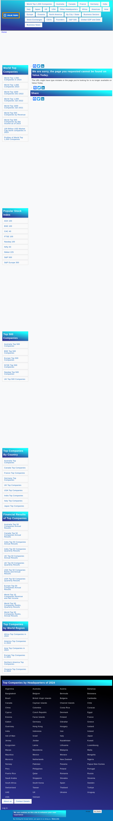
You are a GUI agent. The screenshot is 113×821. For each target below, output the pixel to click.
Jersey (8, 741)
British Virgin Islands (42, 698)
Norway (8, 764)
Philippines (37, 769)
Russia (90, 773)
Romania (64, 773)
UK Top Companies (12, 485)
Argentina (9, 689)
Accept (88, 811)
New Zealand (66, 759)
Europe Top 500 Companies (11, 359)
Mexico (36, 755)
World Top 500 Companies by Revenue (15, 114)
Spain (62, 783)
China (8, 708)
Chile (89, 703)
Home (4, 32)
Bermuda (64, 694)
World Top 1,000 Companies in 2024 (12, 79)
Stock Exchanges (34, 20)
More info (55, 819)
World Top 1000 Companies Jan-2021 (13, 107)
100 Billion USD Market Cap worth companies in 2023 (15, 130)
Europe (30, 15)
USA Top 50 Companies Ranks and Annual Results (14, 572)
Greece (90, 722)
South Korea (38, 783)
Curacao (91, 708)
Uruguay (91, 792)
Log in (5, 808)
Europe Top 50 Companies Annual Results (12, 587)
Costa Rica (65, 708)
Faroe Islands (39, 717)
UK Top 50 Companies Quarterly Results (14, 564)
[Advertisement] (57, 49)
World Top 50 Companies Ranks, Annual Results (12, 614)
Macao (8, 750)
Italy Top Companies (13, 501)
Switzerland (10, 788)
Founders (60, 20)
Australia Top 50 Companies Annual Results (12, 526)
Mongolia (91, 755)
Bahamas (91, 689)
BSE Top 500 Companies (10, 352)
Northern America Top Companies (14, 663)
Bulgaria (63, 698)
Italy (29, 9)
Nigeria (90, 759)
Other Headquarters (69, 9)
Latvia (35, 745)
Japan (37, 9)
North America (55, 15)
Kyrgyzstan (10, 745)
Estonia (8, 717)
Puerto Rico (10, 773)
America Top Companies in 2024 (15, 642)
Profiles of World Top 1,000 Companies (13, 138)
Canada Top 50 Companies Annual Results (12, 535)
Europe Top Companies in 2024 (14, 656)
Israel (35, 736)
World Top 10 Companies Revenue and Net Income (13, 596)
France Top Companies (14, 473)
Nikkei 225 (9, 252)
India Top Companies (13, 496)
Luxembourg (92, 745)
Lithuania (64, 745)
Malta (89, 750)
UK (46, 9)
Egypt (90, 712)
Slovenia (91, 778)
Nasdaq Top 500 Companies (11, 373)
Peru (7, 769)
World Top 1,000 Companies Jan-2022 (13, 100)
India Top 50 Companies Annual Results (15, 543)
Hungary (64, 726)
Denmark (64, 712)
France (83, 4)
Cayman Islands (40, 703)
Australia (60, 4)
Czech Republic (40, 712)
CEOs (49, 20)
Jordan (36, 741)
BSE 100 (8, 226)
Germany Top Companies (10, 479)
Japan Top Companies (14, 506)
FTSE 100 (8, 237)
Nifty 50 (7, 247)
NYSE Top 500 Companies (10, 366)
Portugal (91, 769)
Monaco (63, 755)
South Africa (10, 783)
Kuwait (90, 741)
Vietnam (36, 797)
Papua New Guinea (96, 764)
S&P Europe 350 (11, 263)
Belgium (36, 694)
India (105, 4)
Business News (33, 25)
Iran (62, 731)
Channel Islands (67, 703)
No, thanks (97, 811)
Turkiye (90, 788)
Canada (72, 4)
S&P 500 (73, 20)
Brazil (7, 698)
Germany (94, 4)
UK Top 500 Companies (14, 379)
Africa (84, 9)
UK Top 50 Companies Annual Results (14, 557)
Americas (96, 9)
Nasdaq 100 (9, 242)
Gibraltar (64, 722)
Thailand (64, 788)
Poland (63, 769)
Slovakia (64, 778)
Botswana (91, 694)
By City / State (72, 15)
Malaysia (64, 750)
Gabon (8, 722)
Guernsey (9, 726)
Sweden (91, 783)
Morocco (9, 759)
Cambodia (91, 698)
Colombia (37, 708)
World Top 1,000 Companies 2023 (11, 86)
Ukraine (63, 792)
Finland (63, 717)
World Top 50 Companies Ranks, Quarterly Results (12, 605)
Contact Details (23, 801)
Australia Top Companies (10, 462)
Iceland (90, 726)
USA (54, 9)
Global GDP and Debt (90, 20)
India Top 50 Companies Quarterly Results (15, 550)
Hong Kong (38, 726)
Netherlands (38, 759)
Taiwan (36, 788)
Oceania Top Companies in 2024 (15, 670)
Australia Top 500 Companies (12, 345)
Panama (63, 764)
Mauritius (9, 755)
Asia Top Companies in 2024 (14, 649)
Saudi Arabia (11, 778)
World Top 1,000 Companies (39, 4)
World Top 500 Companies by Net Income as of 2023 (12, 122)
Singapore (37, 778)
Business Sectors (91, 15)
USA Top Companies (13, 490)
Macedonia (37, 750)
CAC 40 (7, 231)
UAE (7, 792)
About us (8, 801)
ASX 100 (8, 221)
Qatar (35, 773)
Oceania (41, 15)
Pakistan (36, 764)
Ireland (90, 731)
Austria (63, 689)
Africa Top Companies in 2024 (15, 635)
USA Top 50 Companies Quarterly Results (14, 580)
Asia (106, 9)
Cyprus (8, 712)
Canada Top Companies (15, 468)
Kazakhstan (65, 741)
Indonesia (37, 731)
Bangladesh (10, 694)
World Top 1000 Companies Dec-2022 (14, 93)
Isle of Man (10, 736)
